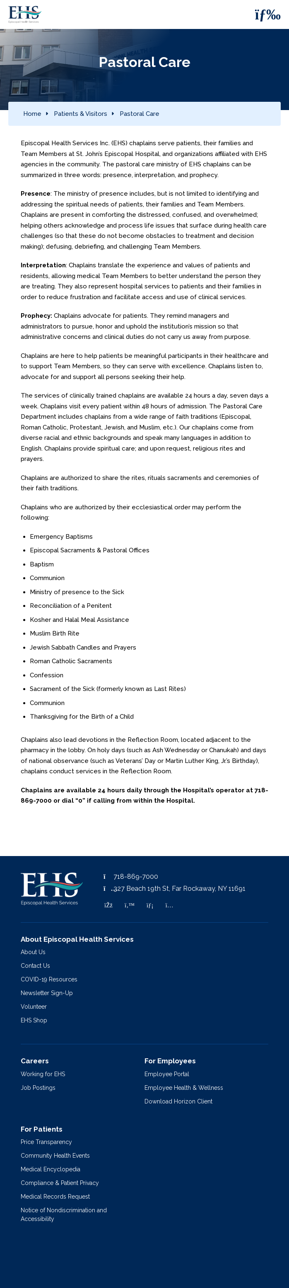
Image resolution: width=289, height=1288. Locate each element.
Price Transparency (46, 1142)
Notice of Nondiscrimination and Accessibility (64, 1214)
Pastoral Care (139, 114)
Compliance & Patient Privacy (60, 1183)
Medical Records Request (55, 1196)
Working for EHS (43, 1074)
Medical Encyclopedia (50, 1169)
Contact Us (35, 965)
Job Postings (38, 1087)
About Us (33, 952)
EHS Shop (34, 1020)
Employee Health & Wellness (183, 1087)
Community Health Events (55, 1155)
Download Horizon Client (178, 1101)
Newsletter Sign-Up (47, 993)
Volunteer (34, 1006)
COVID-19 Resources (49, 979)
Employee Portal (166, 1074)
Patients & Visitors (80, 114)
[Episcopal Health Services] (27, 14)
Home (32, 114)
